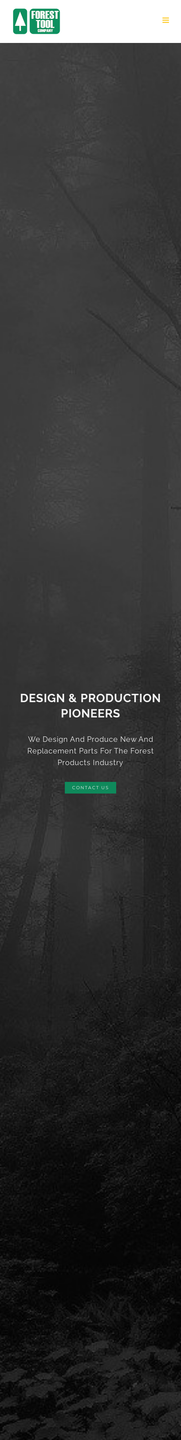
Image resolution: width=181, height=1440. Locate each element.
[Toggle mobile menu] (166, 20)
